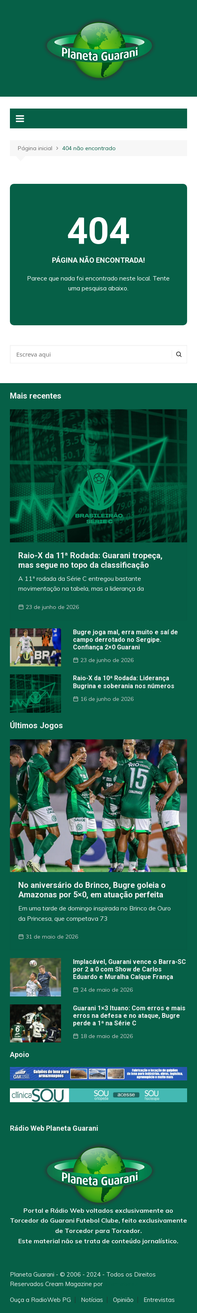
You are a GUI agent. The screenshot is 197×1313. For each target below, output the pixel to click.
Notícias (92, 1300)
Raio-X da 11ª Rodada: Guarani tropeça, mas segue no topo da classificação (90, 560)
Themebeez (121, 1284)
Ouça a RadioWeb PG (40, 1300)
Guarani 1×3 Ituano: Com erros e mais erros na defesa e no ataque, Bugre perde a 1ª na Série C (129, 1015)
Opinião (123, 1300)
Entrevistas (159, 1300)
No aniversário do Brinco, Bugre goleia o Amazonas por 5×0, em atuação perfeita (92, 889)
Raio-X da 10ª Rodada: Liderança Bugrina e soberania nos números (123, 681)
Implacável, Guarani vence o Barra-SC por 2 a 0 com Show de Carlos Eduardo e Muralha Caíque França (129, 969)
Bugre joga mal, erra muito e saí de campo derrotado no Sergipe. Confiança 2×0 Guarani (125, 639)
